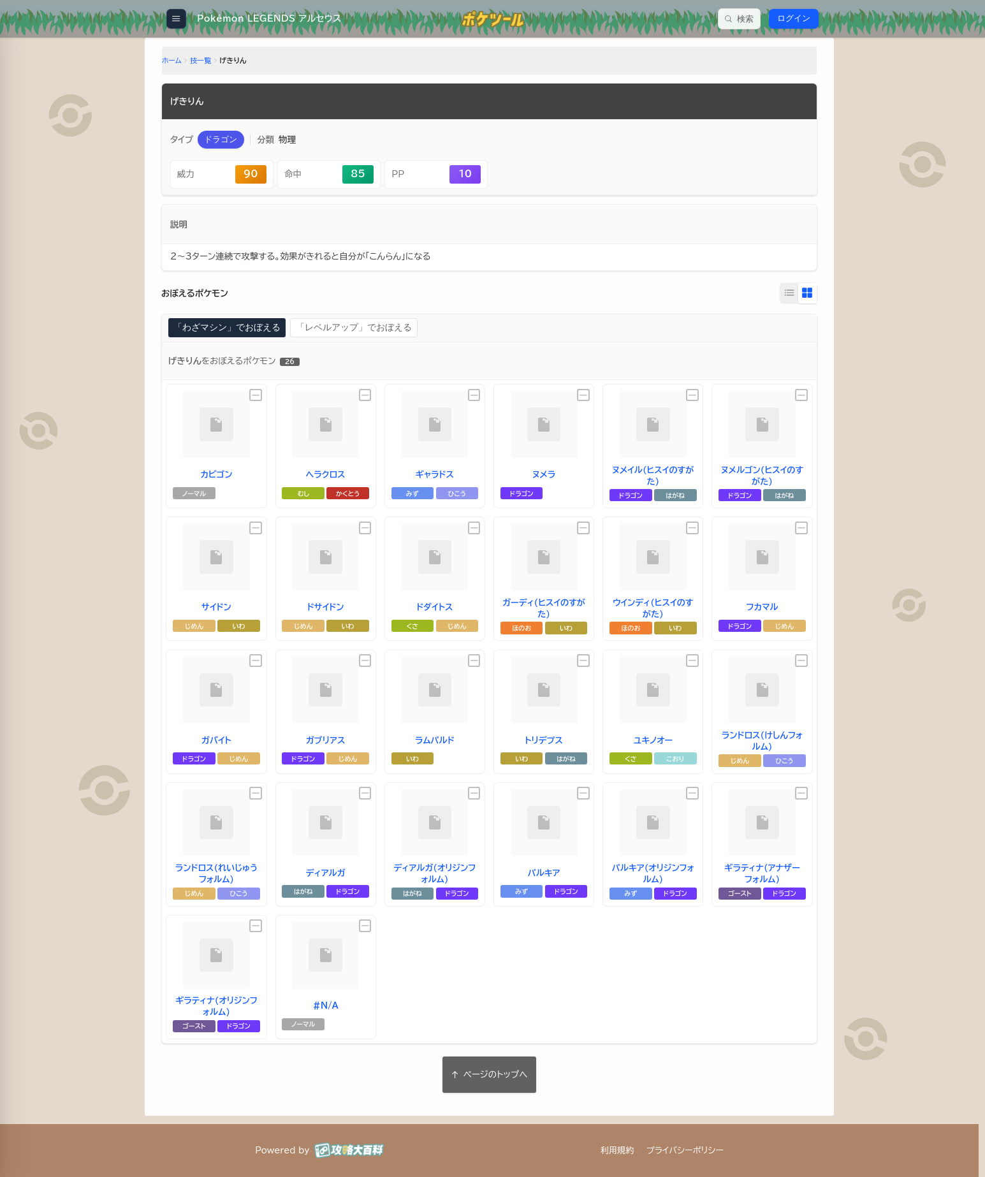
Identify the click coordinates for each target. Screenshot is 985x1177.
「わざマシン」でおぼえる (233, 327)
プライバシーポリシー (685, 1150)
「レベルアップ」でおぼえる (352, 327)
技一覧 (210, 62)
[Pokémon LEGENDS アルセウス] (265, 19)
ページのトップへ (489, 1073)
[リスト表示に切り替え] (780, 293)
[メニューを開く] (176, 19)
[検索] (739, 18)
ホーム (181, 62)
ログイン (793, 18)
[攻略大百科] (349, 1150)
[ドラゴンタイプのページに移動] (230, 142)
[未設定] (262, 394)
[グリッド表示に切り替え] (797, 293)
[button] (230, 141)
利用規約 (617, 1150)
